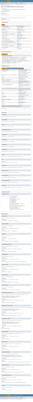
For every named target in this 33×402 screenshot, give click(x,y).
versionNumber (19, 48)
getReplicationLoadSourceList (24, 84)
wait (29, 107)
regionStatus (19, 33)
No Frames (15, 2)
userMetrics (19, 45)
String (8, 27)
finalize (9, 107)
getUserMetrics (21, 99)
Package (5, 395)
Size (6, 32)
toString (9, 387)
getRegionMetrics (21, 79)
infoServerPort (20, 29)
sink (17, 41)
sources (18, 42)
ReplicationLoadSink (9, 41)
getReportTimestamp (5, 369)
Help (21, 395)
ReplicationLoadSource (11, 42)
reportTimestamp (20, 35)
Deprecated (16, 395)
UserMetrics (12, 45)
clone (3, 107)
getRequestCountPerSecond (12, 246)
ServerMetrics (8, 19)
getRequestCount (21, 93)
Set (6, 27)
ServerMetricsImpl (5, 57)
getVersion (4, 238)
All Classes (21, 2)
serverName (19, 39)
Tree (12, 395)
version (18, 47)
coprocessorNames (20, 27)
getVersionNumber (21, 102)
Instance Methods (11, 68)
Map (6, 33)
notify (21, 107)
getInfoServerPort (5, 289)
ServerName (7, 39)
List (6, 42)
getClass (13, 107)
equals (6, 107)
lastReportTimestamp (21, 30)
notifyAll (25, 107)
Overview (1, 395)
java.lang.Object (4, 8)
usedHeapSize (19, 44)
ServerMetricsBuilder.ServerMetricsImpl (17, 17)
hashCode (17, 107)
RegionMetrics (12, 33)
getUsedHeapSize (10, 266)
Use (10, 395)
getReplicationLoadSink (17, 320)
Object (5, 18)
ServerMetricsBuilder (5, 14)
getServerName (21, 96)
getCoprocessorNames (22, 71)
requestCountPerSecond (21, 38)
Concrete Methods (19, 68)
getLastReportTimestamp (22, 76)
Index (19, 395)
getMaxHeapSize (10, 276)
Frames (12, 2)
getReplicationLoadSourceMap (24, 88)
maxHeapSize (19, 32)
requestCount (19, 36)
